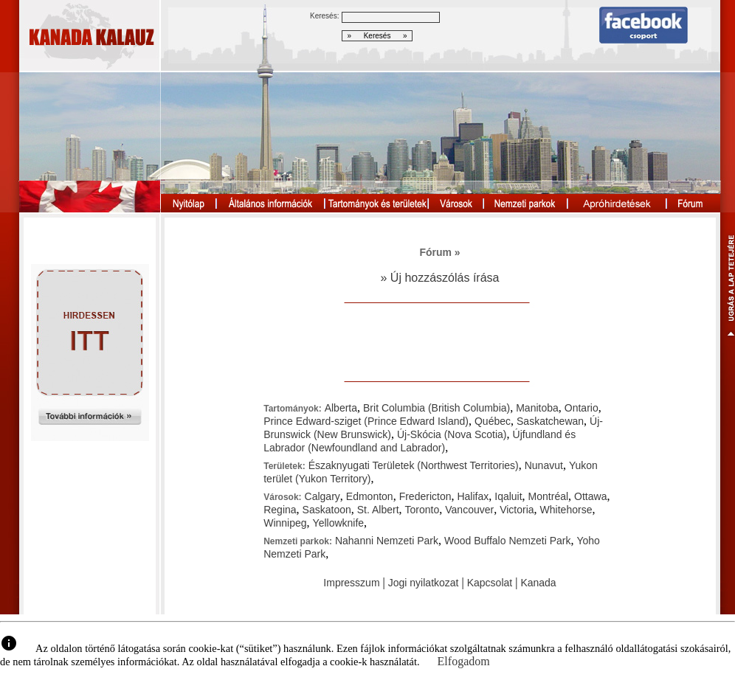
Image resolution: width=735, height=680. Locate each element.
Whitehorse (566, 510)
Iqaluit (508, 496)
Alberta (341, 408)
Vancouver (469, 510)
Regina (279, 510)
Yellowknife (339, 523)
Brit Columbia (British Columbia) (436, 408)
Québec (493, 421)
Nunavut (544, 465)
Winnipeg (284, 523)
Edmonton (369, 496)
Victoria (517, 510)
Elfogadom (464, 661)
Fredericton (425, 496)
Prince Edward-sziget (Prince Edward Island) (366, 421)
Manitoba (537, 408)
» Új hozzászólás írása (440, 277)
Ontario (581, 408)
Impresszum (351, 583)
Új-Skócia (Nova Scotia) (452, 434)
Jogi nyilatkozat (423, 583)
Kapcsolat (489, 583)
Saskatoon (327, 510)
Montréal (548, 496)
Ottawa (590, 496)
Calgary (322, 496)
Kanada (538, 583)
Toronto (422, 510)
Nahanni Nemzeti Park (386, 541)
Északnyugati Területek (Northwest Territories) (413, 465)
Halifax (473, 496)
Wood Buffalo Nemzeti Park (507, 541)
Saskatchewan (550, 421)
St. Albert (378, 510)
